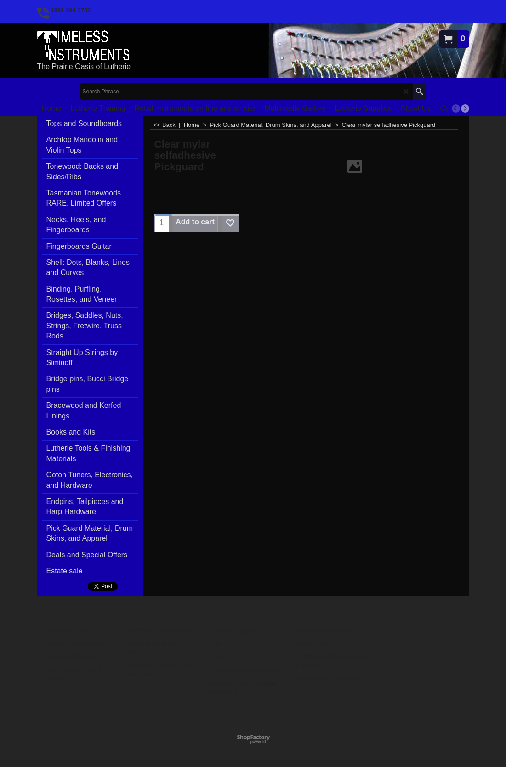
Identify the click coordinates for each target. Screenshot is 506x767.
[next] (465, 108)
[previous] (456, 108)
